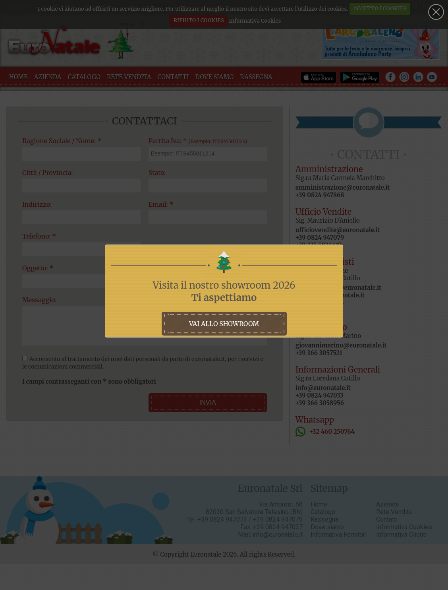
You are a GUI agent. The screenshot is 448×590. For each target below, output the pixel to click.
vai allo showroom (224, 324)
